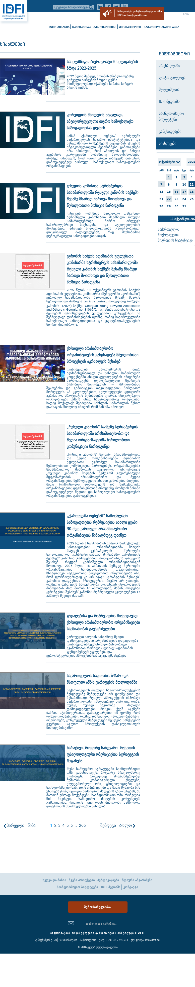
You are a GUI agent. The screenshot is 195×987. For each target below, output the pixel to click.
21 (161, 199)
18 (192, 191)
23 (177, 199)
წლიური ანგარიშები (137, 880)
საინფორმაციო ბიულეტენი (77, 887)
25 (192, 199)
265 (82, 825)
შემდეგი (108, 825)
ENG (186, 14)
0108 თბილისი (68, 940)
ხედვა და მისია (54, 880)
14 (161, 191)
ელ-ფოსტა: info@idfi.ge (145, 940)
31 (184, 206)
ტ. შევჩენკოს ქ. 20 (46, 940)
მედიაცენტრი (130, 27)
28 (161, 206)
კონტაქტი (130, 887)
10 (184, 184)
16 (177, 191)
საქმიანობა (81, 27)
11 (192, 184)
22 (169, 199)
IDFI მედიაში (111, 887)
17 (184, 191)
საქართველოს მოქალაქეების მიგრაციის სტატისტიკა (175, 235)
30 (177, 206)
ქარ (172, 14)
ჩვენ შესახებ (59, 27)
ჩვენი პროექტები (82, 880)
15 (169, 191)
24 (184, 199)
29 (169, 206)
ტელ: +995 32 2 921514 (113, 940)
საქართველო (88, 940)
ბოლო (125, 825)
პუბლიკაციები (104, 27)
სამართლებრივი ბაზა (161, 27)
